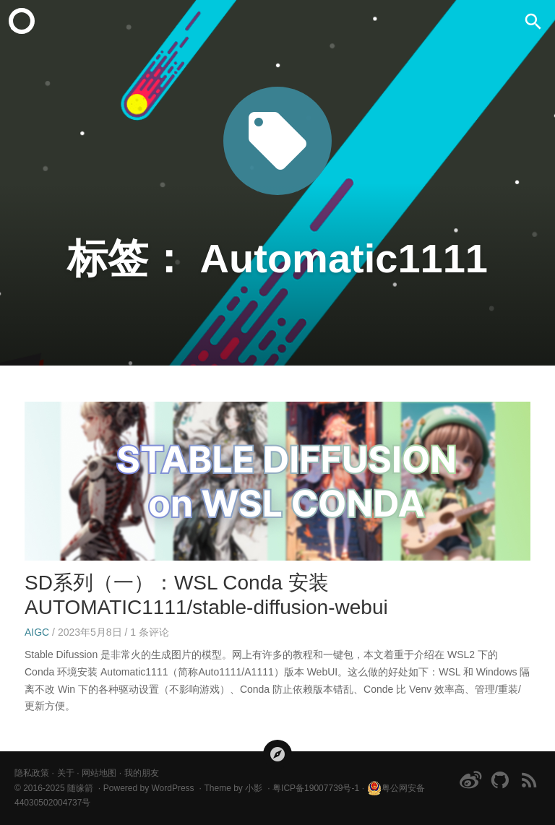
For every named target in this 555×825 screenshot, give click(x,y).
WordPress (172, 788)
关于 (65, 773)
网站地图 (99, 773)
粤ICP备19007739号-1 (315, 788)
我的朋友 (141, 773)
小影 (253, 788)
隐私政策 (31, 773)
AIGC (37, 632)
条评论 (149, 632)
